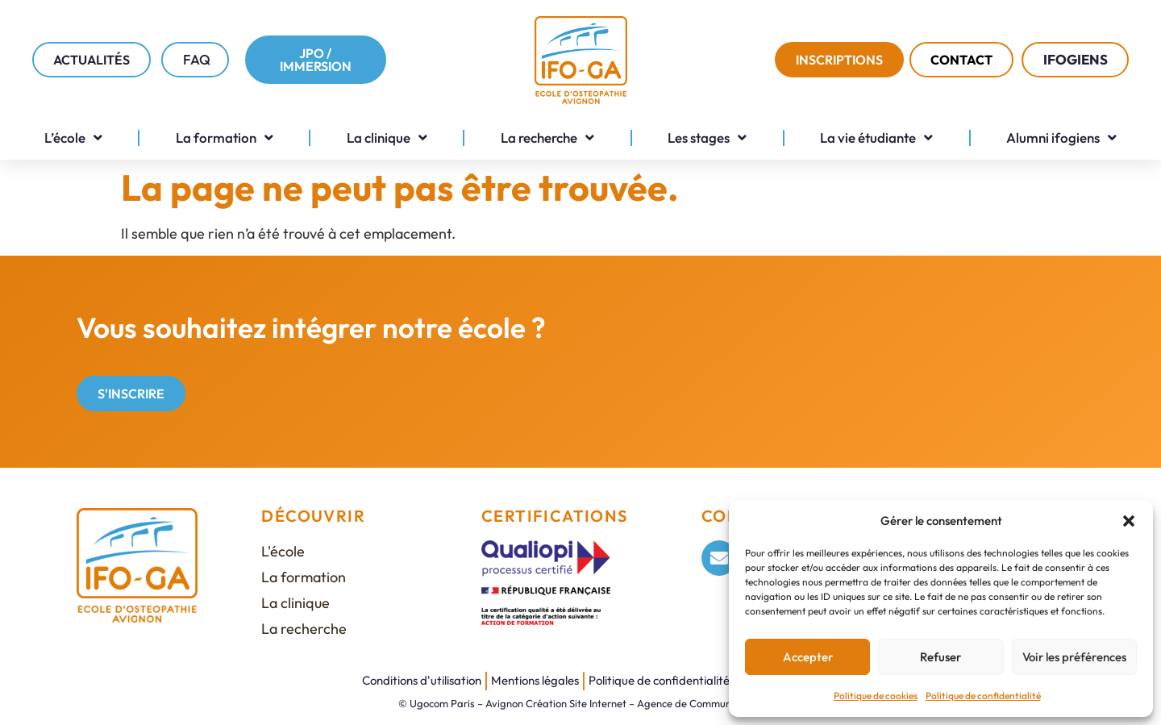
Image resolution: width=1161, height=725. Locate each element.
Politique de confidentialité (983, 696)
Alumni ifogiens (1061, 137)
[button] (1129, 521)
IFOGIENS (1079, 59)
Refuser (940, 657)
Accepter (808, 657)
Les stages (707, 137)
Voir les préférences (1074, 657)
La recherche (547, 137)
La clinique (387, 137)
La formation (224, 137)
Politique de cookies (876, 696)
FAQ (196, 59)
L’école (73, 137)
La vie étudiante (876, 137)
